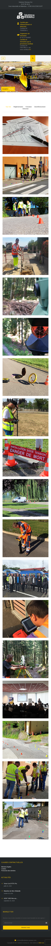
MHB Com (41, 943)
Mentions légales (6, 867)
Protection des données (8, 870)
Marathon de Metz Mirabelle (12, 891)
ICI (30, 49)
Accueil (4, 89)
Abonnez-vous (25, 927)
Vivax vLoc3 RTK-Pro (10, 883)
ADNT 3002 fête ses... (11, 898)
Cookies (3, 869)
